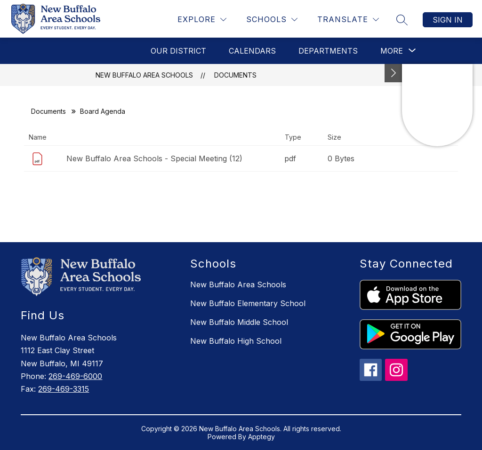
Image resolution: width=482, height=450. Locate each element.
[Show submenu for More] (391, 50)
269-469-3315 (63, 389)
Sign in (448, 19)
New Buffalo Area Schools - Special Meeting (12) (154, 158)
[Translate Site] (348, 19)
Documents (235, 75)
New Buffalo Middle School (239, 322)
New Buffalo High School (235, 341)
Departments (328, 50)
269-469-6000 (75, 376)
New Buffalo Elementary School (247, 303)
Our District (178, 50)
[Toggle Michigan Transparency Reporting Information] (393, 73)
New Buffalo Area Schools (144, 75)
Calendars (252, 50)
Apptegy (261, 437)
